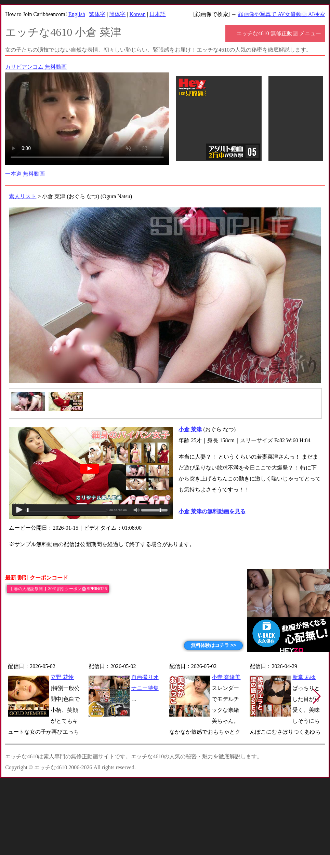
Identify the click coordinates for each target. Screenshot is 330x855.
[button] (316, 696)
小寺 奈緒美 (226, 677)
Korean (138, 14)
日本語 (157, 14)
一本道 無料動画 (25, 174)
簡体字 (117, 14)
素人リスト (22, 196)
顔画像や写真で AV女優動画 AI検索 (281, 14)
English (76, 14)
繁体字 (97, 14)
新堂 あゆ (304, 677)
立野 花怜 (62, 677)
